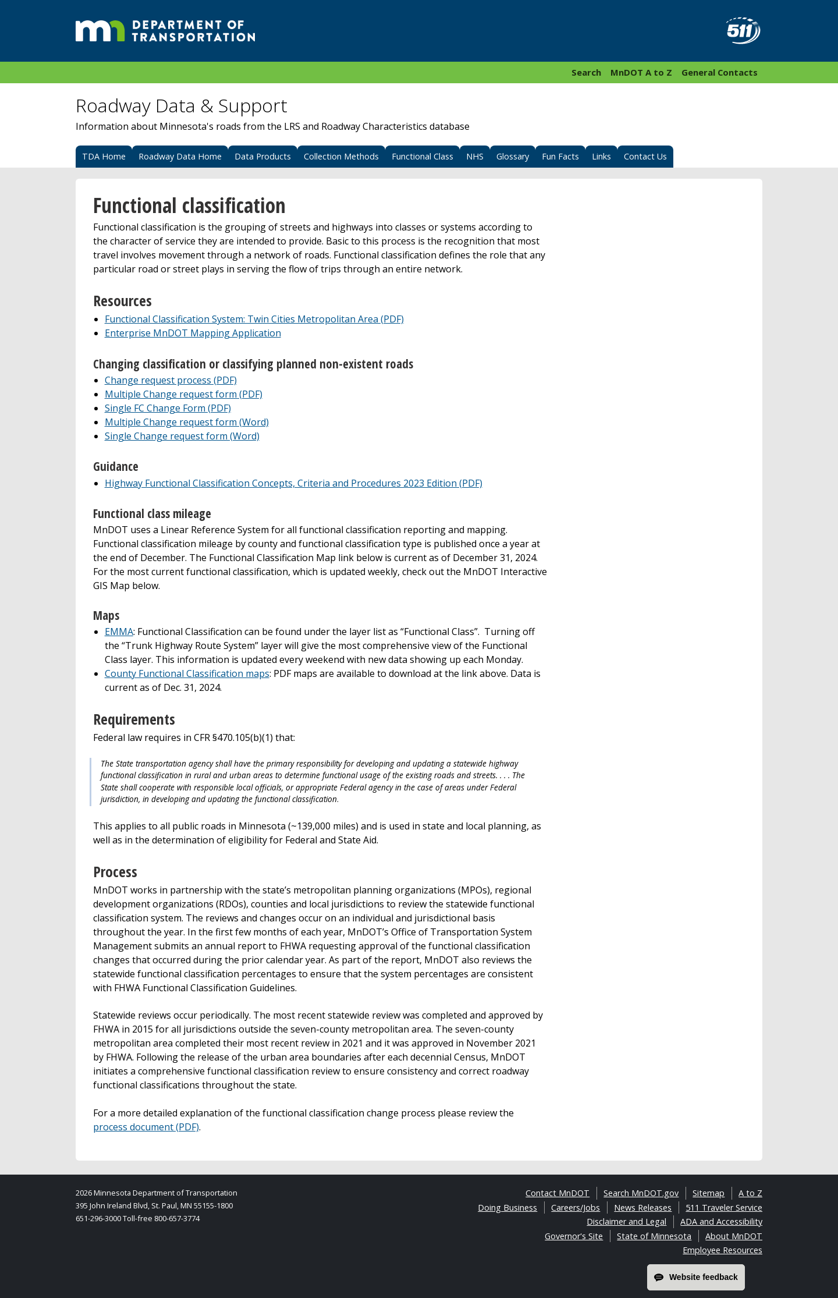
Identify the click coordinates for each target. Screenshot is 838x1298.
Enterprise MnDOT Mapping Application (193, 333)
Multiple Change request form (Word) (187, 422)
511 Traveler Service (724, 1207)
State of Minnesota (654, 1236)
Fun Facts (560, 156)
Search (586, 72)
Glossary (512, 156)
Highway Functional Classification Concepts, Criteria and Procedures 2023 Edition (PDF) (293, 483)
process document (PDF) (146, 1126)
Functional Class (422, 156)
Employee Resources (722, 1250)
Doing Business (507, 1207)
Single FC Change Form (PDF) (168, 408)
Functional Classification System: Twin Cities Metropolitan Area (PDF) (254, 319)
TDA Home (104, 156)
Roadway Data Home (180, 156)
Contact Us (645, 156)
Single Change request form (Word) (182, 436)
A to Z (750, 1192)
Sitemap (709, 1192)
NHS (475, 156)
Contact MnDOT (557, 1192)
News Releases (643, 1207)
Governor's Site (574, 1236)
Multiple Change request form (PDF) (183, 394)
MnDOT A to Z (641, 72)
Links (601, 156)
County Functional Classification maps (187, 673)
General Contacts (719, 72)
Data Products (263, 156)
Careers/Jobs (575, 1207)
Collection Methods (341, 156)
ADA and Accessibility (721, 1221)
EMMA (119, 631)
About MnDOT (733, 1236)
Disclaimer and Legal (626, 1221)
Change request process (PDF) (171, 380)
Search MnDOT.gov (641, 1192)
